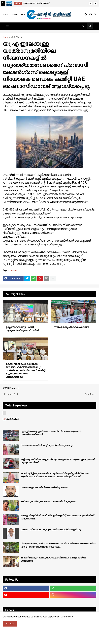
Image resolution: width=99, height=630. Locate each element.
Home (5, 14)
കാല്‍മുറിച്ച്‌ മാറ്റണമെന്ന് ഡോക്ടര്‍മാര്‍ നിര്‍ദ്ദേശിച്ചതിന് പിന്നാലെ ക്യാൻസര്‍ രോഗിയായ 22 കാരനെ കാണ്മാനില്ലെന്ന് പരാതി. (55, 475)
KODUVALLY (16, 37)
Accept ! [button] (10, 623)
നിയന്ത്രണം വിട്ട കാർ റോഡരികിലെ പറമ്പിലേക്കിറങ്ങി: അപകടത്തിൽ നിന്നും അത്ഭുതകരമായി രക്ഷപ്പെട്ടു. (58, 545)
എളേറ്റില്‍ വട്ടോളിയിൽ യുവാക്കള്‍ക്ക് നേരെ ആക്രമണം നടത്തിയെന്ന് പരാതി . (51, 433)
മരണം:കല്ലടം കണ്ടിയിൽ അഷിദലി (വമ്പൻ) (44, 487)
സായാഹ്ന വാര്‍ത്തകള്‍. (36, 3)
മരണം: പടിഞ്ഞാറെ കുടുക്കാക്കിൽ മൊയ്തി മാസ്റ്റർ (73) (51, 529)
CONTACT (46, 14)
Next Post (90, 394)
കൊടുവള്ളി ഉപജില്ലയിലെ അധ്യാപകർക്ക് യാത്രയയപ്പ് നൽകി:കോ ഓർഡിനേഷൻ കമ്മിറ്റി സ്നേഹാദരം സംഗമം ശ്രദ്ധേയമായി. (25, 370)
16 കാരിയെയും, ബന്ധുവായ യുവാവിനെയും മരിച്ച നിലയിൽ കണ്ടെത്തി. (53, 559)
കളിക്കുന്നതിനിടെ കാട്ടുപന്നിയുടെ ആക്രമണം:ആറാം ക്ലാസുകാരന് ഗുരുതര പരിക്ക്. (58, 461)
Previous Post (11, 394)
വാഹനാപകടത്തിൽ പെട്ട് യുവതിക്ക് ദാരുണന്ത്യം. (47, 445)
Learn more (67, 616)
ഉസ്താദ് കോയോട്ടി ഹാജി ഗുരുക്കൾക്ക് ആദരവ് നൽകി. (22, 328)
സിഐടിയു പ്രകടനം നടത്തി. (71, 327)
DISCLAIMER (33, 14)
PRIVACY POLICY (18, 14)
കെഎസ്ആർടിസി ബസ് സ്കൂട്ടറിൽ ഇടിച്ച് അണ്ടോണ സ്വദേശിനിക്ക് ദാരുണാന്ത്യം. (57, 517)
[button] (91, 3)
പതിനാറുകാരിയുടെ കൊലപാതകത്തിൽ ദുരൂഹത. (48, 501)
